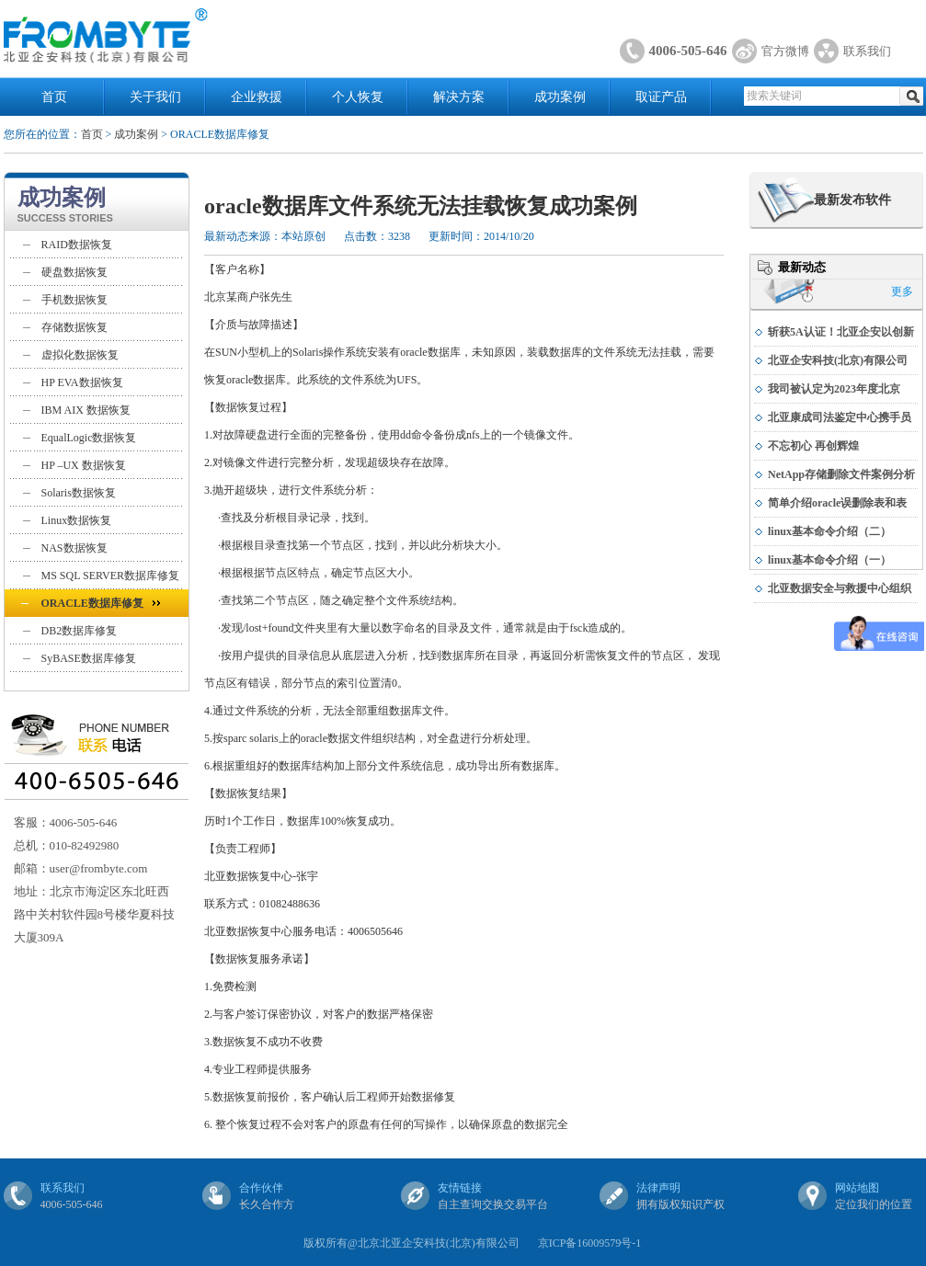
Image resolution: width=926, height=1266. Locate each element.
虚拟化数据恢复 (80, 354)
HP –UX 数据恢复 (83, 465)
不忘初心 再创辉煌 (813, 445)
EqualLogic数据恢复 (89, 437)
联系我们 (867, 51)
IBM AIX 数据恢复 (86, 410)
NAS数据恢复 (74, 548)
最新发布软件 (852, 200)
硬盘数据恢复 (74, 272)
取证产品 (661, 97)
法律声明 (658, 1187)
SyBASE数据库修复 (88, 658)
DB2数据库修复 (79, 630)
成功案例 (560, 97)
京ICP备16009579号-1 (590, 1243)
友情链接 (460, 1187)
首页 (54, 97)
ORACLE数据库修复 (92, 603)
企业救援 (256, 97)
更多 (902, 291)
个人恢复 (357, 97)
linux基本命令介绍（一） (829, 559)
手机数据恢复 (74, 299)
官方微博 (785, 51)
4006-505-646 (688, 50)
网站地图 (857, 1187)
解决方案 (459, 97)
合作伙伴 (261, 1187)
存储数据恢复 (74, 327)
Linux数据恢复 (76, 520)
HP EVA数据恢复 (82, 382)
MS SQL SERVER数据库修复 (110, 575)
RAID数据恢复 (76, 244)
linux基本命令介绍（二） (829, 531)
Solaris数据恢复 (78, 492)
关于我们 (155, 97)
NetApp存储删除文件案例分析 (841, 474)
